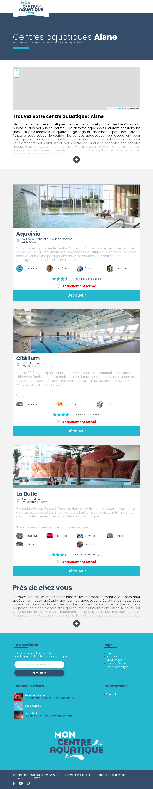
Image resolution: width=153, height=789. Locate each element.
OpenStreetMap (122, 109)
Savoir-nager (114, 660)
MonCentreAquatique (26, 42)
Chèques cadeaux (118, 663)
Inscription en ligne (118, 667)
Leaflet (110, 109)
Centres (46, 42)
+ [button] (17, 71)
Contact (111, 694)
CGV (38, 778)
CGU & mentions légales (76, 775)
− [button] (17, 75)
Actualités (112, 656)
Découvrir (76, 295)
